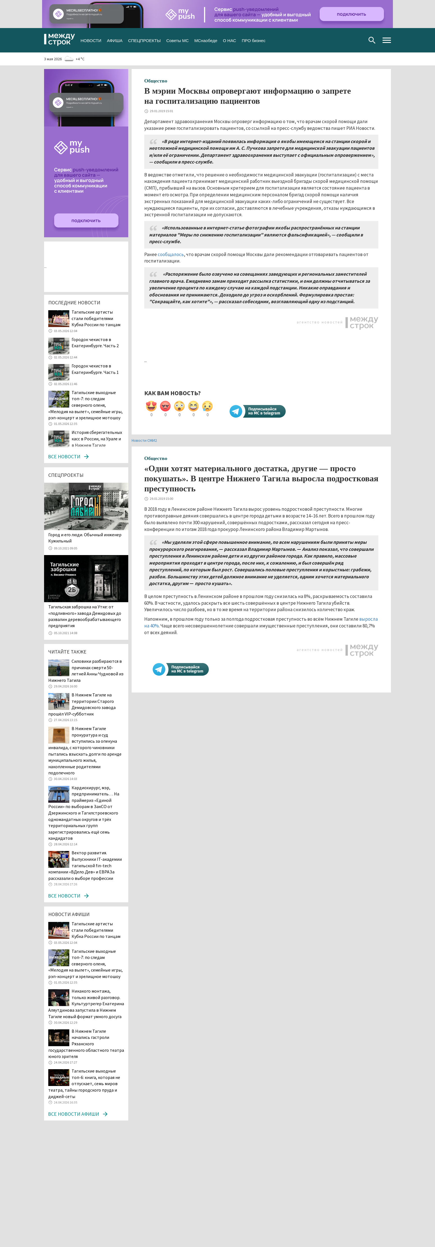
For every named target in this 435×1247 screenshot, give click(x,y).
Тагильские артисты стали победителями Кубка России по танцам (96, 318)
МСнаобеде (205, 40)
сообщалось (171, 254)
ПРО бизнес (253, 40)
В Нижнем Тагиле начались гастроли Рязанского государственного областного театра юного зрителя (86, 1043)
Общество (155, 81)
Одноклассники (348, 40)
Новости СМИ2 (144, 440)
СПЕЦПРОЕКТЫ (144, 40)
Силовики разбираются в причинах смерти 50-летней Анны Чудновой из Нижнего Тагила (85, 670)
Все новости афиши (73, 1114)
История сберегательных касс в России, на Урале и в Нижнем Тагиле (97, 438)
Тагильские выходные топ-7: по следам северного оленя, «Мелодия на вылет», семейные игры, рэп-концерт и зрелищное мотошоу (85, 405)
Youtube (357, 40)
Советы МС (177, 40)
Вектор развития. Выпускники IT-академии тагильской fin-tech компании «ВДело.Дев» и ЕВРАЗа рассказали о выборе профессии (85, 865)
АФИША (114, 40)
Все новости (64, 456)
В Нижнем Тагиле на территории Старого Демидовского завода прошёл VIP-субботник (82, 704)
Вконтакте (331, 40)
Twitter (340, 40)
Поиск (372, 40)
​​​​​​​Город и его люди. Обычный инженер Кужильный (85, 538)
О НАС (229, 40)
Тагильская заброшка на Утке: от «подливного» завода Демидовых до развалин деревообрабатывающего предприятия (84, 616)
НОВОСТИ (91, 40)
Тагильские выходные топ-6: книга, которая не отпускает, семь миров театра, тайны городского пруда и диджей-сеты (84, 1083)
